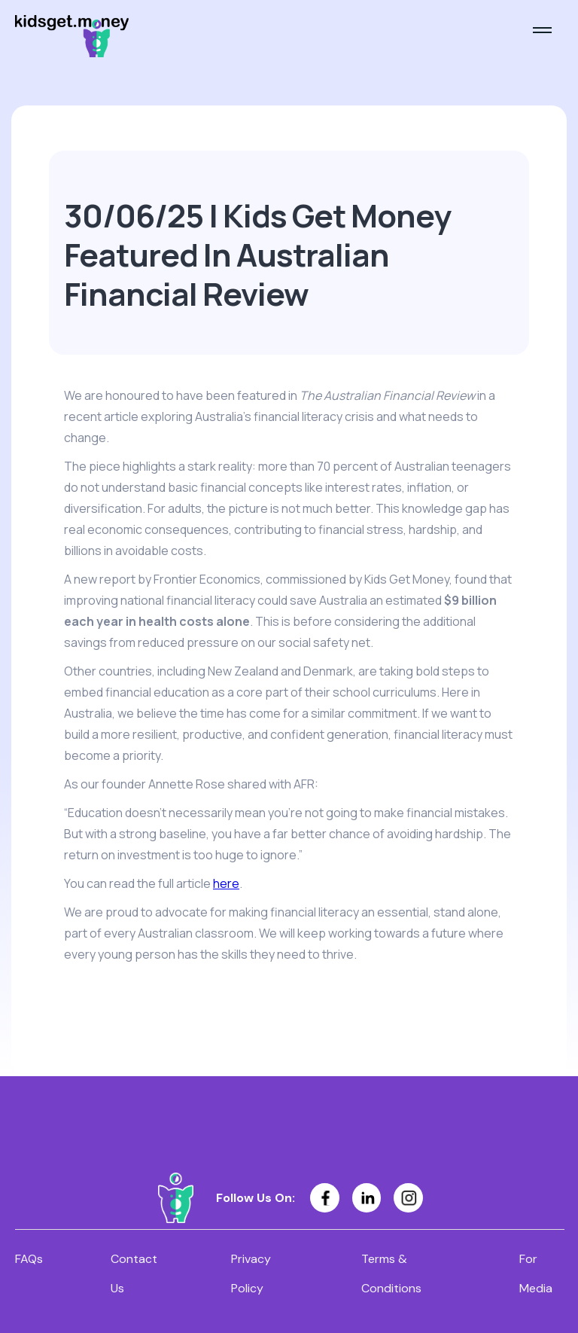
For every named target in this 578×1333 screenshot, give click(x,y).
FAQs (29, 1259)
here (226, 883)
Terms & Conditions (391, 1273)
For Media (535, 1273)
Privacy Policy (251, 1273)
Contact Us (134, 1273)
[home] (72, 36)
